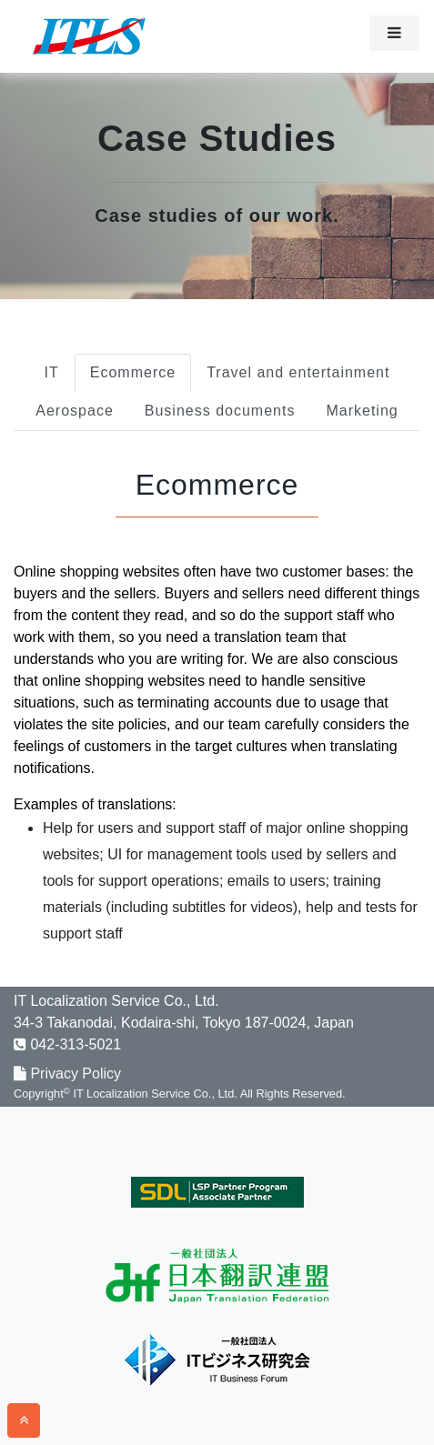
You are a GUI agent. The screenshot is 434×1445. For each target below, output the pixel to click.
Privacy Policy (67, 1073)
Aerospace (74, 410)
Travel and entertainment (298, 372)
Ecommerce (133, 372)
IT (52, 372)
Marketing (362, 410)
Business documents (220, 410)
